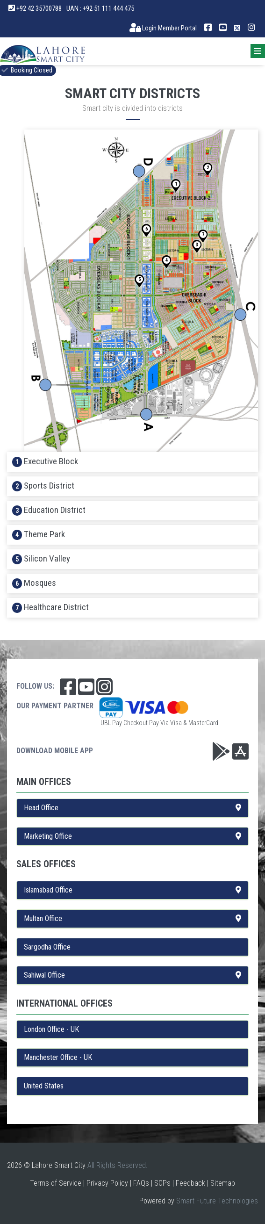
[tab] (132, 462)
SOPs (162, 1183)
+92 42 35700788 (35, 8)
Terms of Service (55, 1183)
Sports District (43, 485)
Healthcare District (50, 607)
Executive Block (45, 461)
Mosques (34, 583)
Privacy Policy (107, 1183)
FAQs (141, 1183)
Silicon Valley (41, 558)
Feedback (190, 1183)
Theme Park (38, 534)
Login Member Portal (163, 28)
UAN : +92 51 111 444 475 (100, 8)
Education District (49, 510)
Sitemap (222, 1183)
